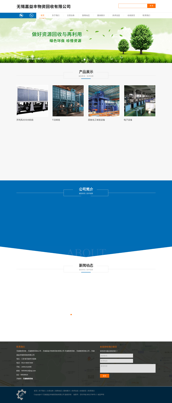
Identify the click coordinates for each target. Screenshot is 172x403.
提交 (104, 376)
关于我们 (55, 15)
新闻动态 (86, 15)
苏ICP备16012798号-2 (88, 394)
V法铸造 (56, 121)
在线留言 (131, 15)
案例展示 (101, 15)
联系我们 (146, 15)
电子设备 (128, 121)
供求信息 (116, 15)
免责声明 (101, 394)
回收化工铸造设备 (96, 121)
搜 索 (151, 6)
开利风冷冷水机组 (24, 121)
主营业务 (71, 15)
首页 (42, 15)
